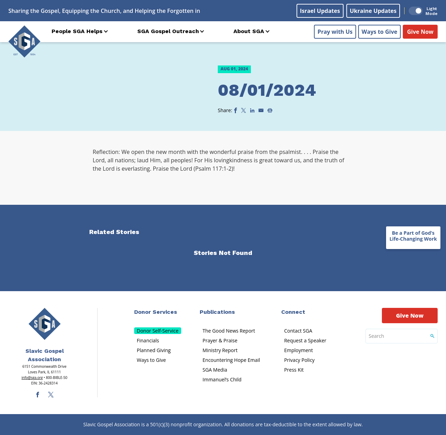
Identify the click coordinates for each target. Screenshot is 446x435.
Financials (148, 340)
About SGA (248, 31)
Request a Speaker (305, 340)
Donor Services (155, 312)
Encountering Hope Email (231, 360)
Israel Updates (320, 11)
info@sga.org (32, 377)
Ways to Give (379, 32)
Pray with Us (334, 32)
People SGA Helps (77, 31)
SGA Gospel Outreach (168, 31)
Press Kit (293, 369)
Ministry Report (219, 350)
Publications (217, 312)
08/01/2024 (267, 90)
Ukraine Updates (373, 11)
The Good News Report (228, 330)
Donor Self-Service (158, 330)
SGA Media (214, 369)
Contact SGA (298, 330)
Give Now (420, 32)
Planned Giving (154, 350)
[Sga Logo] (24, 41)
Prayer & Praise (219, 340)
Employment (298, 350)
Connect (293, 312)
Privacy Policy (299, 360)
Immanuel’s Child (221, 379)
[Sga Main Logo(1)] (45, 324)
